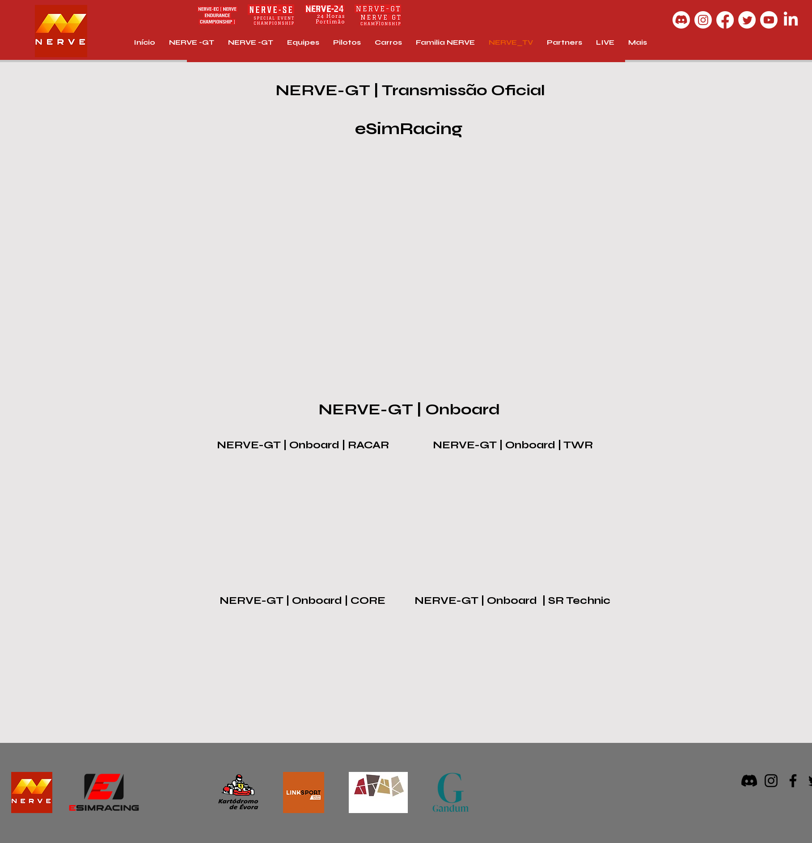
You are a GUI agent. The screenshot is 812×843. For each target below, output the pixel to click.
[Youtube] (769, 20)
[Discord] (681, 20)
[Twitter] (747, 20)
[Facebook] (725, 20)
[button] (605, 42)
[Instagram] (703, 20)
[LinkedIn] (790, 20)
